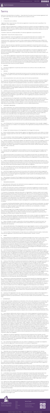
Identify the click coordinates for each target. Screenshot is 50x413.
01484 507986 (36, 1)
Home (16, 401)
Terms (16, 406)
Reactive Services (28, 405)
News (16, 404)
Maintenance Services (29, 406)
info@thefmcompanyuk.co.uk (26, 1)
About (16, 402)
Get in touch (17, 405)
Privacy (16, 408)
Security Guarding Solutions (30, 403)
